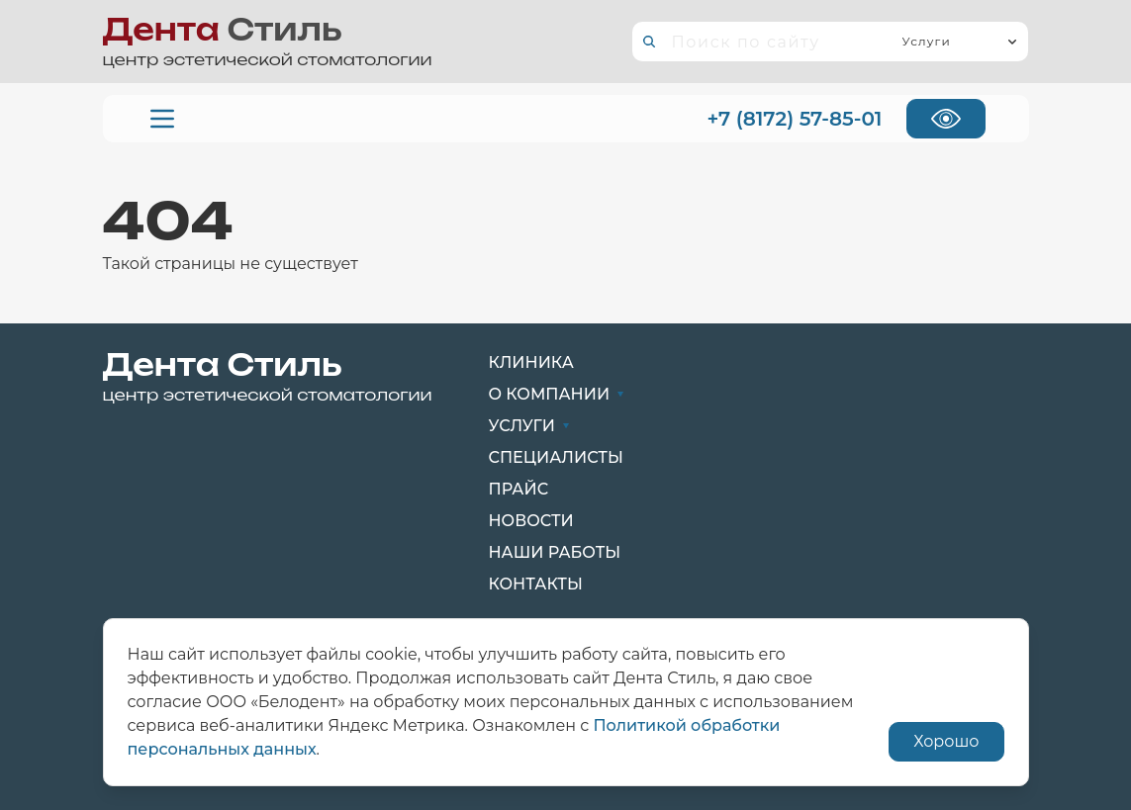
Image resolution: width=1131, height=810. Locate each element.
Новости (531, 520)
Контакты (536, 584)
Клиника (531, 362)
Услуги (529, 425)
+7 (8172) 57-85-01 (794, 119)
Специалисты (556, 457)
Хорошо (946, 741)
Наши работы (555, 552)
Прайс (519, 489)
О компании (557, 394)
